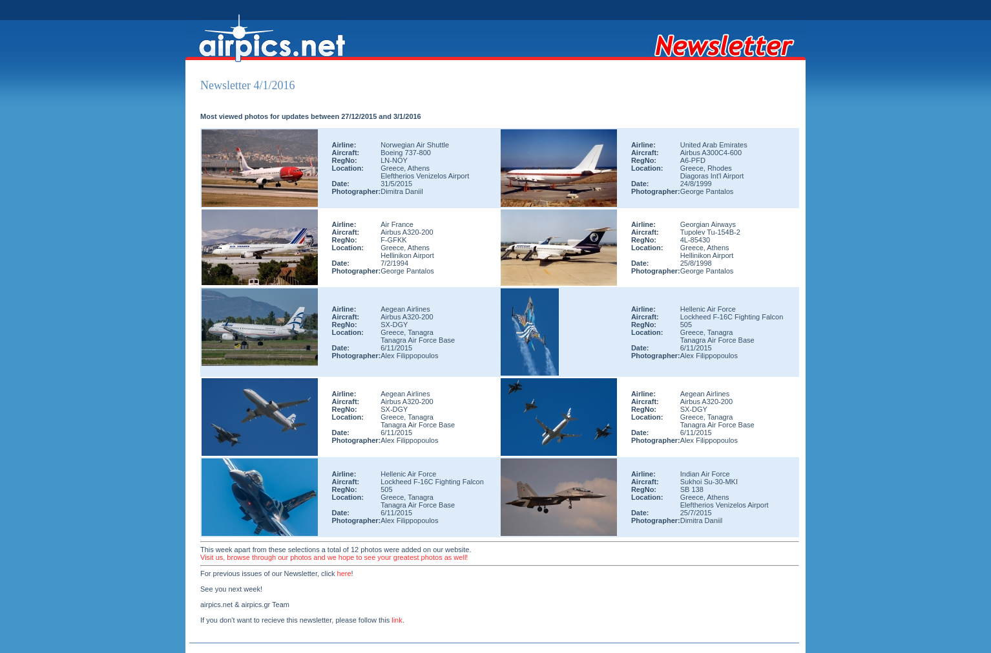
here (344, 573)
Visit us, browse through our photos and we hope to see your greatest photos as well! (334, 557)
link (396, 620)
